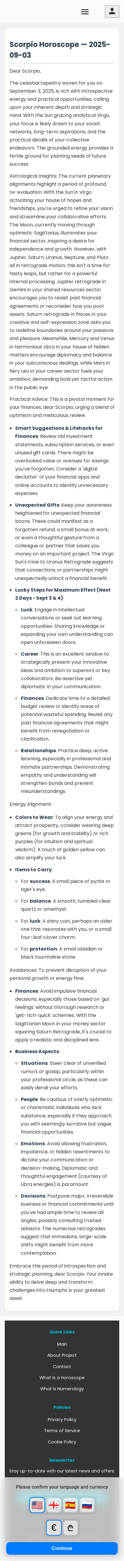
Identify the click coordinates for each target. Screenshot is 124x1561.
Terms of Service (62, 1431)
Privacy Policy (62, 1420)
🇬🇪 (53, 1505)
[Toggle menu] (85, 11)
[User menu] (112, 11)
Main (62, 1344)
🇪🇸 (70, 1505)
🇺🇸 (37, 1505)
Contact (62, 1367)
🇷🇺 (87, 1505)
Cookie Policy (62, 1442)
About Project (62, 1355)
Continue (62, 1548)
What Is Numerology (62, 1389)
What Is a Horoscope (62, 1378)
